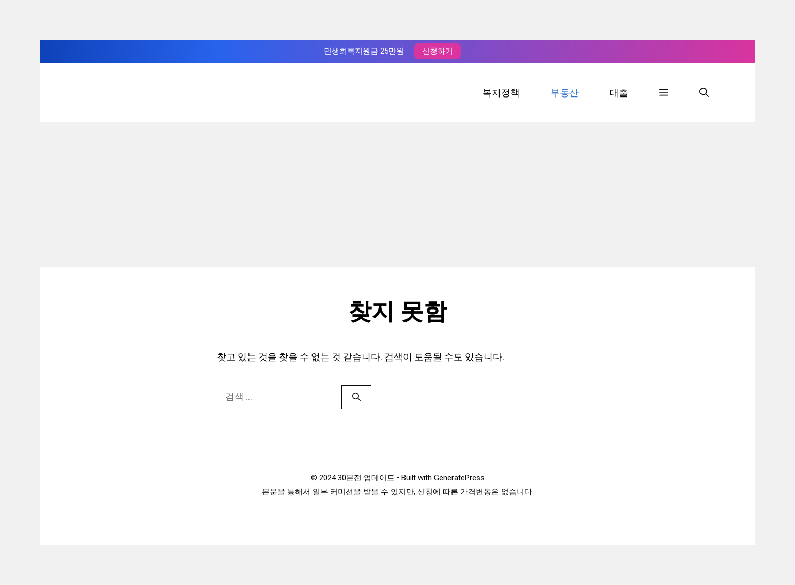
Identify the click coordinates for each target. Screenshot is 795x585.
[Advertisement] (398, 194)
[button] (664, 92)
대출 (619, 92)
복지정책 (501, 92)
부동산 (565, 92)
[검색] (356, 397)
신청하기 (437, 51)
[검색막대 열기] (704, 92)
